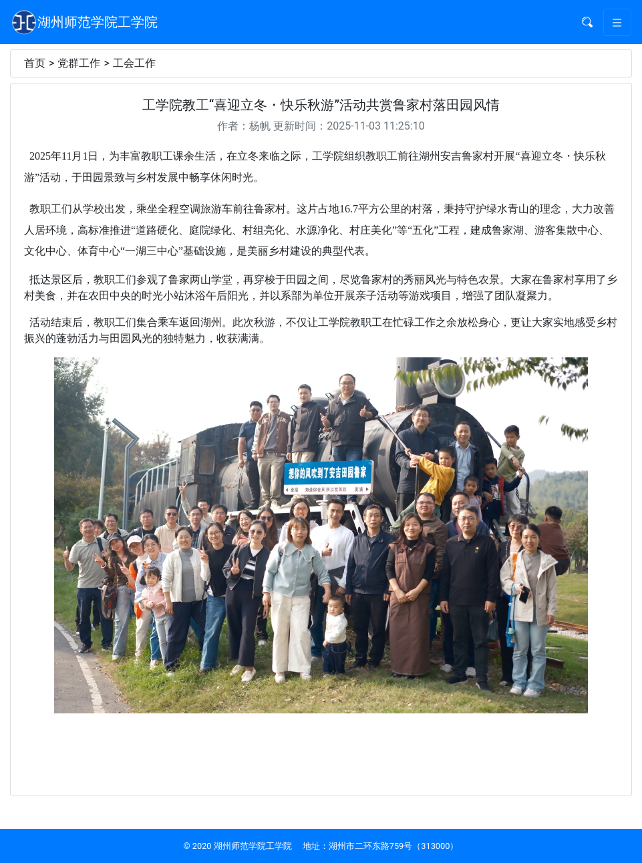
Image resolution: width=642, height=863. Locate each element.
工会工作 (134, 63)
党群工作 (78, 63)
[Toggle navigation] (617, 22)
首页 (34, 63)
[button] (587, 22)
